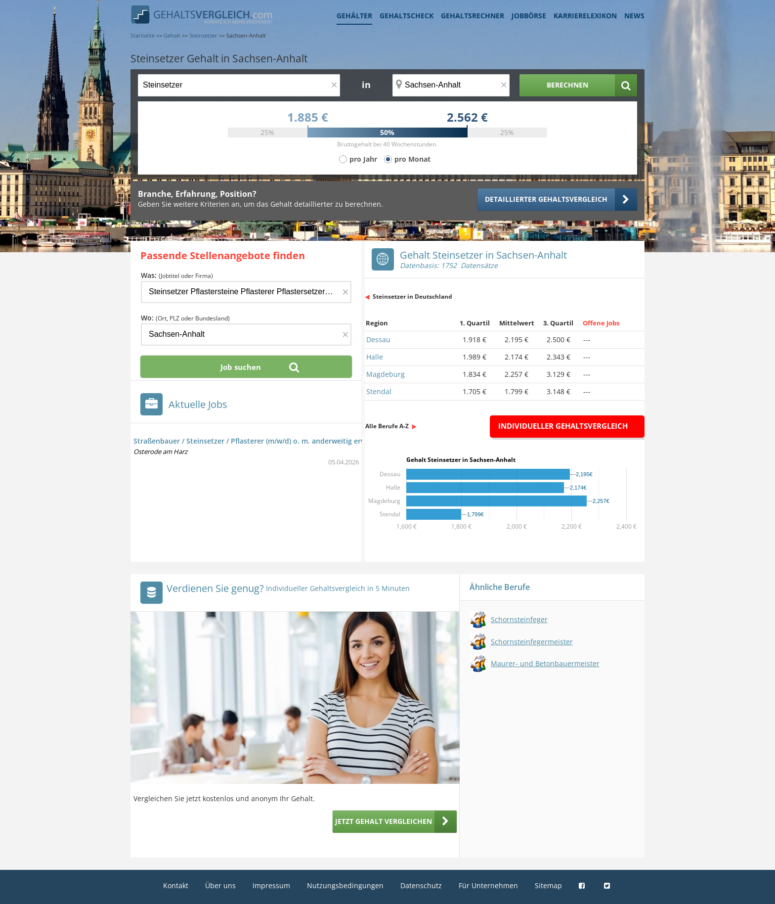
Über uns (220, 885)
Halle (374, 357)
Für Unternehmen (488, 885)
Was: (177, 275)
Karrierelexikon (585, 15)
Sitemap (548, 885)
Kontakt (175, 885)
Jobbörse (529, 15)
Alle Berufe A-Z (387, 426)
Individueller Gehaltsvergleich (563, 426)
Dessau (378, 339)
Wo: (185, 317)
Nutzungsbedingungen (345, 885)
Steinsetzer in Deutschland (412, 296)
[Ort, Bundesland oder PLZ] (451, 85)
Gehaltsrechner (472, 15)
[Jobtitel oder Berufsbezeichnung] (239, 85)
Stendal (378, 391)
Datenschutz (421, 885)
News (634, 15)
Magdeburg (385, 374)
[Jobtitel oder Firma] (246, 292)
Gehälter (354, 15)
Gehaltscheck (406, 15)
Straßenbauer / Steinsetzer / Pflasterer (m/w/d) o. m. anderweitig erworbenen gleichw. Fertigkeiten (300, 441)
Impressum (271, 885)
